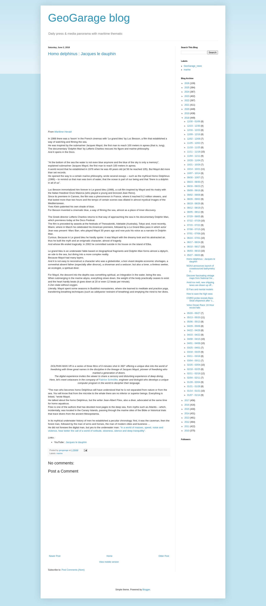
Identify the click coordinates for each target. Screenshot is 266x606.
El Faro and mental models (200, 289)
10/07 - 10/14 (194, 173)
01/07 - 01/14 (194, 395)
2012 (187, 422)
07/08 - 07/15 (194, 229)
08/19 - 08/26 (194, 203)
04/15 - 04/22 (194, 335)
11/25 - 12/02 (194, 143)
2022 (187, 100)
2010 (187, 430)
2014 (187, 413)
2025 (187, 87)
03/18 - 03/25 (194, 352)
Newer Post (54, 556)
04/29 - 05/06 (194, 326)
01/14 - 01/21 (194, 391)
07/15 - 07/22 (194, 225)
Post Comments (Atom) (73, 570)
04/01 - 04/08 (194, 343)
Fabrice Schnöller (108, 379)
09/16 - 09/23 (194, 186)
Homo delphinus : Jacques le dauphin (82, 53)
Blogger (146, 589)
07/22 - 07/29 (194, 220)
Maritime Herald (62, 131)
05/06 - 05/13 (194, 321)
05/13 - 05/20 (194, 317)
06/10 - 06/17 (194, 246)
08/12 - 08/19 (194, 207)
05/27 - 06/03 (194, 255)
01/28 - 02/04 (194, 382)
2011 (187, 426)
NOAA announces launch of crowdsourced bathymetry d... (201, 268)
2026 (187, 83)
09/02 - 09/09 (194, 195)
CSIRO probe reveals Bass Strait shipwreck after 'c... (200, 299)
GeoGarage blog (89, 18)
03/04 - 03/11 (194, 360)
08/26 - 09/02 (194, 199)
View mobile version (109, 562)
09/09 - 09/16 (194, 190)
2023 (187, 96)
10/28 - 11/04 (194, 160)
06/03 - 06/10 (194, 251)
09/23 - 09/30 (194, 182)
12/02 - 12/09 (194, 139)
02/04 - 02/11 (194, 377)
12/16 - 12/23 (194, 130)
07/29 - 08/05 (194, 216)
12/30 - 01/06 (194, 121)
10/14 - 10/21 (194, 169)
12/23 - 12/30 (194, 126)
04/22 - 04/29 (194, 330)
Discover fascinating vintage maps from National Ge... (200, 276)
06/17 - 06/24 (194, 242)
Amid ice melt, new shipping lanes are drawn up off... (200, 283)
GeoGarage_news (193, 66)
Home (109, 556)
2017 (187, 400)
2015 (187, 409)
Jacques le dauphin (76, 442)
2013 (187, 417)
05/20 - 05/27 (194, 313)
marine (60, 453)
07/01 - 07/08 (194, 233)
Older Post (163, 556)
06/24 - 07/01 (194, 238)
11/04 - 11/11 (194, 156)
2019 (187, 113)
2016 (187, 405)
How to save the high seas (200, 294)
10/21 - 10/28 (194, 164)
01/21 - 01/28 (194, 386)
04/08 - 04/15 (194, 339)
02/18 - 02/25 (194, 369)
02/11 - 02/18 (194, 373)
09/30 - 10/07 (194, 177)
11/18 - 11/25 (194, 147)
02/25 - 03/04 (194, 365)
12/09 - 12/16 (194, 134)
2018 (187, 118)
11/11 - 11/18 (194, 151)
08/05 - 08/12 (194, 212)
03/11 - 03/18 (194, 356)
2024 (187, 92)
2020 (187, 109)
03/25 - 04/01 (194, 347)
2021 (187, 105)
